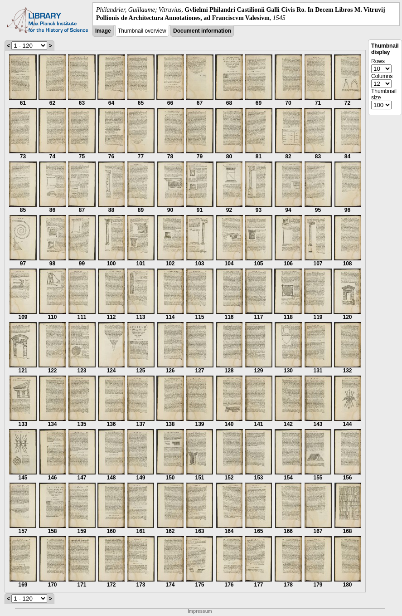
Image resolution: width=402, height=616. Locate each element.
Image (103, 31)
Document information (202, 31)
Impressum (200, 611)
